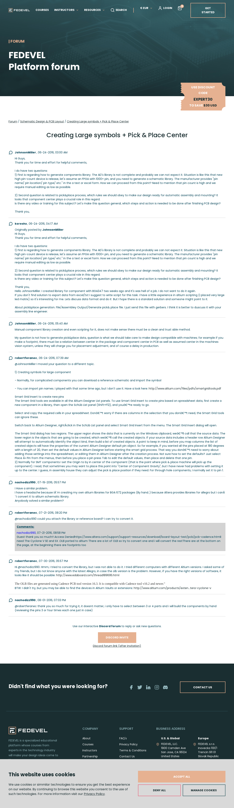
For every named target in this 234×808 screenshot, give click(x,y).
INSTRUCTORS (66, 10)
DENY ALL (159, 790)
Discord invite (117, 637)
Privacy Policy (94, 794)
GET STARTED (208, 10)
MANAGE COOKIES (204, 790)
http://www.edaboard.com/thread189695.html (87, 575)
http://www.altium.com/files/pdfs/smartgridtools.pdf (185, 388)
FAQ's (123, 743)
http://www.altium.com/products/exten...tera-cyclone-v (172, 588)
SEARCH (118, 10)
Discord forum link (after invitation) (117, 646)
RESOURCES (94, 10)
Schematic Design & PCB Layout (42, 121)
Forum (13, 121)
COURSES (42, 10)
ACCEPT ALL (181, 777)
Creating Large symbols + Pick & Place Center (98, 121)
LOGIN (165, 8)
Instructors (89, 755)
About (86, 743)
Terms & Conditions (132, 755)
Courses (87, 749)
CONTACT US (215, 689)
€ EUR (146, 8)
